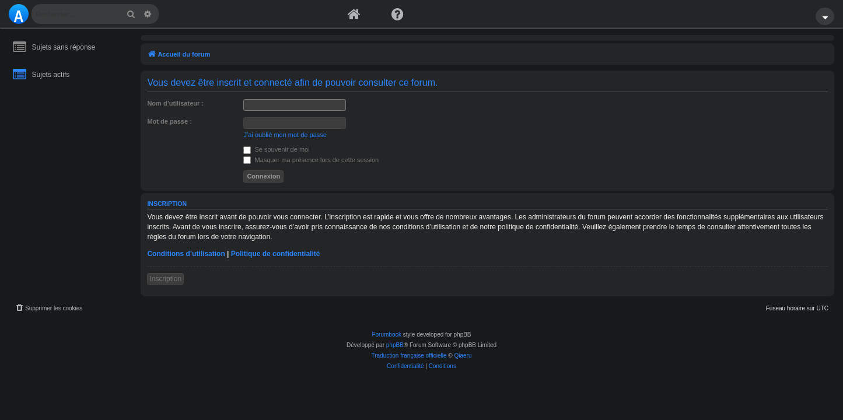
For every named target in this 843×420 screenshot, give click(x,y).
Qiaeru (462, 355)
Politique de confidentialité (275, 254)
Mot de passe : (169, 121)
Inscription (165, 279)
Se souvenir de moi (276, 149)
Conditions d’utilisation (186, 254)
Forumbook (386, 334)
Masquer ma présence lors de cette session (311, 159)
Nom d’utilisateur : (175, 103)
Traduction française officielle (409, 355)
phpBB (395, 345)
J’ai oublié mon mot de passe (284, 134)
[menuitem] (48, 308)
